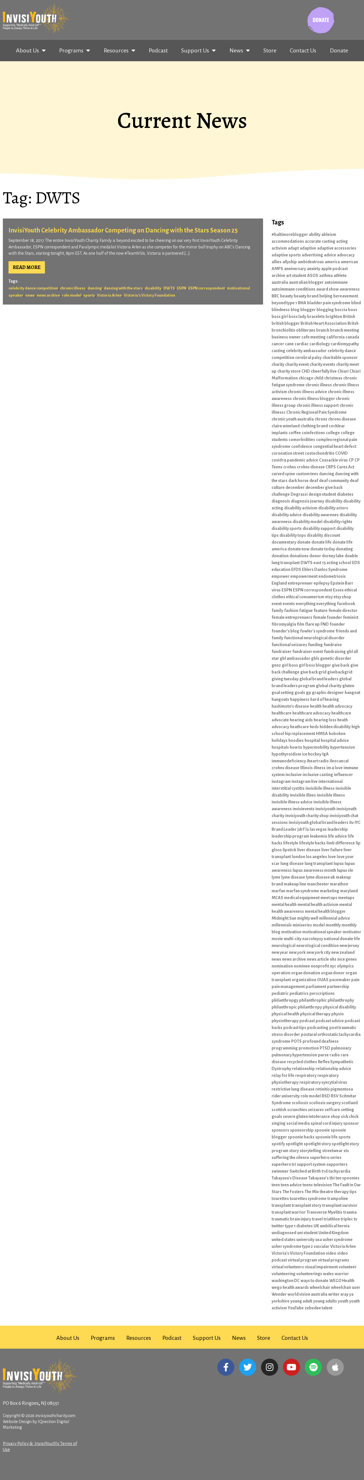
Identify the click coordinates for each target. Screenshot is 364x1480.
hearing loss (325, 720)
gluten (348, 685)
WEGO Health (341, 1280)
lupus (339, 863)
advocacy (346, 255)
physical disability (339, 1007)
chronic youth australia (293, 419)
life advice (337, 836)
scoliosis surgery (325, 1103)
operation (281, 973)
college (333, 432)
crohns (289, 467)
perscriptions (322, 993)
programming (285, 1048)
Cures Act (345, 467)
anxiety (313, 268)
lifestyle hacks (312, 843)
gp (308, 692)
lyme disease (293, 877)
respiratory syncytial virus (323, 1082)
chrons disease (342, 419)
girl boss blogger (315, 665)
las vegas (318, 829)
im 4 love (334, 767)
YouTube (296, 1308)
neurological (283, 945)
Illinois (306, 767)
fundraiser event (307, 651)
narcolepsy (312, 938)
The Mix (312, 1191)
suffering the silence (290, 1157)
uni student (307, 1232)
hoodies (296, 740)
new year (280, 952)
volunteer (348, 1267)
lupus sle (345, 870)
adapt (293, 248)
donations (299, 556)
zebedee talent (318, 1308)
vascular (321, 1246)
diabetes (345, 494)
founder (337, 624)
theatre (326, 1191)
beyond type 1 (284, 303)
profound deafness (321, 1041)
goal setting (283, 692)
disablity (315, 535)
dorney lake (333, 556)
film (300, 624)
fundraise (333, 644)
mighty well (307, 918)
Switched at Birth (305, 1171)
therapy (341, 1191)
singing (279, 1123)
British (349, 316)
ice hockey (311, 754)
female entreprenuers (292, 617)
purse (323, 1055)
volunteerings (309, 1273)
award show (327, 289)
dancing (95, 288)
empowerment (304, 576)
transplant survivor (339, 1205)
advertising (312, 255)
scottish (279, 1109)
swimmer (280, 1171)
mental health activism (317, 904)
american (349, 262)
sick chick (350, 1116)
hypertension (342, 747)
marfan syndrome (302, 891)
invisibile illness (320, 788)
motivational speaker (322, 932)
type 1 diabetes (299, 1226)
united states (283, 1239)
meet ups (328, 897)
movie (277, 938)
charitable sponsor (340, 357)
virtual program (302, 1260)
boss (352, 309)
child (318, 378)
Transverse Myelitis (324, 1212)
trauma (350, 1212)
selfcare (332, 1109)
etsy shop (342, 597)
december (295, 487)
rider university (286, 1096)
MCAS (277, 897)
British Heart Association (324, 323)
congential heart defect (334, 446)
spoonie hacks (301, 1137)
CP (351, 460)
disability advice (287, 515)
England (279, 583)
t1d (325, 1171)
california (335, 337)
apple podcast (334, 268)
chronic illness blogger (314, 398)
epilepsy (322, 583)
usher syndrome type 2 (292, 1246)
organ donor (333, 973)
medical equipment (302, 897)
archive (278, 275)
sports (89, 295)
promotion (309, 1048)
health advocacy (337, 706)
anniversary (295, 268)
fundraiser (281, 651)
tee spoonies (347, 1178)
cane (289, 344)
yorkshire (280, 1301)
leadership (338, 829)
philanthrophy (341, 1000)
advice (330, 255)
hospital (312, 740)
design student (322, 494)
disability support (319, 528)
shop (335, 1116)
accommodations (288, 241)
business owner (286, 337)
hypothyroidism (286, 754)
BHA (302, 303)
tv (355, 1219)
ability (314, 234)
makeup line (295, 884)
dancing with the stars (123, 288)
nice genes (347, 959)
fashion (291, 610)
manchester (318, 884)
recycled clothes (302, 1062)
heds (314, 726)
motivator (352, 932)
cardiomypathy (345, 344)
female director (342, 610)
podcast (307, 1020)
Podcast (158, 50)
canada (352, 337)
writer (334, 1294)
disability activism (300, 508)
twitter (278, 1226)
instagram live (304, 781)
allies (277, 262)
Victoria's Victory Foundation (149, 295)
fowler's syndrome (317, 631)
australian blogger (306, 282)
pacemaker (339, 979)
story (294, 1150)
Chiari (343, 371)
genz (276, 665)
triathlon (332, 1219)
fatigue (306, 610)
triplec (347, 1219)
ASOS (312, 275)
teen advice (291, 1185)
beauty (286, 296)
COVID (341, 453)
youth (343, 1301)
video (331, 1253)
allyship (289, 262)
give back (340, 665)
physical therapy (315, 1014)
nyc (333, 966)
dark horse (298, 480)
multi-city (292, 938)
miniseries (302, 925)
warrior (342, 1273)
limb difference (340, 843)
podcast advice (330, 1020)
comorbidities (302, 439)
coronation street (288, 453)
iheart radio (318, 761)
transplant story (306, 1205)
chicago (306, 378)
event (277, 603)
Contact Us (303, 50)
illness (320, 767)
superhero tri (284, 1164)
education (281, 569)
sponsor (351, 1123)
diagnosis (281, 501)
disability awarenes (321, 515)
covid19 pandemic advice (295, 460)
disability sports (287, 528)
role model (71, 295)
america (332, 262)
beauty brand (306, 296)
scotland (350, 1103)
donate (304, 542)
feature (321, 610)
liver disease (308, 850)
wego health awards (290, 1287)
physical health (285, 1014)
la (307, 829)
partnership (338, 986)
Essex (338, 590)
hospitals (280, 747)
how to (296, 747)
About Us (31, 50)
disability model (307, 521)
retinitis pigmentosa (334, 1089)
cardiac (302, 344)
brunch (322, 330)
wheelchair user (345, 1287)
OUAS (322, 979)
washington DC (286, 1280)
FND (324, 624)
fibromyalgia (284, 624)
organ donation (305, 973)
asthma (326, 275)
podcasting (317, 1027)
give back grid (313, 672)
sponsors (280, 1130)
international (330, 781)
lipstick (289, 850)
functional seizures (289, 644)
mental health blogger (325, 911)
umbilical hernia (334, 1226)
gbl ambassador (295, 658)
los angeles (316, 856)
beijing (325, 296)
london (298, 856)
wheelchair (320, 1287)
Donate (339, 50)
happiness (299, 699)
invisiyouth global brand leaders (318, 822)
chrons (321, 419)
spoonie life (326, 1137)
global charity (329, 685)
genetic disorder (335, 658)
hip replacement (300, 733)
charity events (322, 364)
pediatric (280, 993)
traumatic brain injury (291, 1219)
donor (315, 556)
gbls (315, 658)
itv (351, 822)
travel (317, 1219)
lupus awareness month (314, 870)
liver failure (332, 850)
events (289, 603)
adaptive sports (286, 255)
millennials (282, 925)
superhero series (326, 1157)
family (277, 610)
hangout (352, 692)
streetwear (332, 1150)
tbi (332, 1178)
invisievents (304, 809)
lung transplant (319, 863)
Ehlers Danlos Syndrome (325, 569)
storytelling (310, 1150)
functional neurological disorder (314, 638)
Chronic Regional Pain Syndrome (316, 412)
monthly (333, 925)
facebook (346, 603)
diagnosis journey (307, 501)
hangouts (280, 699)
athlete (340, 275)
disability (153, 288)
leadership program (290, 836)
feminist (350, 617)
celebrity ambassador (306, 350)
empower (280, 576)
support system (311, 1164)
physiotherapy (285, 1020)
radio (335, 1055)
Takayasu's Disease (289, 1178)
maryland (349, 891)
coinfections (313, 432)
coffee (295, 432)
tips (353, 1191)
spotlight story (317, 1144)
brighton (334, 316)
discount (332, 535)
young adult (301, 1301)
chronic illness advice (307, 391)
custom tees (307, 473)
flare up (312, 624)
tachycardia (339, 1171)
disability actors (333, 508)
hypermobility (316, 747)
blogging (325, 309)
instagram (281, 781)
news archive (48, 295)
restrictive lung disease (293, 1089)
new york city (318, 952)
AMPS (277, 268)
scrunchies (297, 1109)
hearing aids (301, 720)
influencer (343, 774)
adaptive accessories (336, 248)
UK (316, 1226)
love (332, 856)
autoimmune (336, 282)
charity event (297, 364)
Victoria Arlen (109, 295)
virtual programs (333, 1260)
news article (318, 959)
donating (344, 549)
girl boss (290, 665)
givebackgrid (339, 672)
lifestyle (290, 843)
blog (295, 309)
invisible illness (331, 795)
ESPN (181, 288)
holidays (280, 740)
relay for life (283, 1075)
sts (346, 1150)
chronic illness (73, 288)
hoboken (337, 733)
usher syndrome (338, 1239)
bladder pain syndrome (328, 303)
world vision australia (307, 1294)
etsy (329, 597)
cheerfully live (324, 371)
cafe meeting (313, 337)
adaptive (308, 248)
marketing (329, 891)
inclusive (294, 774)
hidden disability (335, 726)
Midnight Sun (284, 918)
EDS (356, 562)
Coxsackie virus (333, 460)
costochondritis (319, 453)
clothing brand (314, 426)
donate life (321, 542)
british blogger (286, 323)
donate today (322, 549)
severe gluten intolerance (306, 1116)
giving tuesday (285, 679)
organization (304, 979)
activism (279, 248)
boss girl (280, 316)
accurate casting (320, 241)
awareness (350, 289)
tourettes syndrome (308, 1198)
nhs (333, 959)
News (239, 50)
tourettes (280, 1198)
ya (351, 1294)
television (323, 1185)
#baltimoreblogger (290, 234)
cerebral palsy (308, 357)
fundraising (335, 651)
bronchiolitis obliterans (293, 330)
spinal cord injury (326, 1123)
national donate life (342, 938)
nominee (302, 966)
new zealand (343, 952)
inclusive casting (318, 774)
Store (269, 50)
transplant (281, 1205)
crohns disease (311, 467)
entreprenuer (300, 583)
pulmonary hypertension (294, 1055)
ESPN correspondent (206, 288)
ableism (328, 234)
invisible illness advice (292, 802)
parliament (316, 986)
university (305, 1239)
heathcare (299, 726)
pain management (288, 986)
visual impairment (321, 1267)
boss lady (297, 316)
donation (280, 556)
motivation (291, 932)
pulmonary (341, 1048)
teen (276, 1185)
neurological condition (317, 945)
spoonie (322, 1130)
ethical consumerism (305, 597)
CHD (305, 371)
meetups (346, 897)
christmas (333, 378)
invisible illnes (303, 795)
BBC (275, 296)
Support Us (198, 50)
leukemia (318, 836)
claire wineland (286, 426)
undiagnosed (284, 1232)
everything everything (316, 603)
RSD (326, 1096)
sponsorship (302, 1130)
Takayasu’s (318, 1178)
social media (298, 1123)
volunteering (283, 1273)
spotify (278, 1144)
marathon (339, 884)
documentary (284, 542)
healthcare (281, 713)
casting (278, 350)
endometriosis (332, 576)
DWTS (169, 288)
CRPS (331, 467)
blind (356, 303)
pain (355, 979)
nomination (282, 966)
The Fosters (293, 1191)
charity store (289, 371)
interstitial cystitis (288, 788)
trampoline (337, 1198)
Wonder (279, 1294)
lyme (276, 877)
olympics (345, 966)
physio (337, 1014)
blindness (281, 309)
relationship (303, 1068)
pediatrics (299, 993)
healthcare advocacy (311, 713)
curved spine (283, 473)
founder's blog (285, 631)
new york (297, 952)
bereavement (345, 296)
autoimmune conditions (293, 289)
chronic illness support (318, 405)
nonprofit (320, 966)
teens (308, 1185)
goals (300, 692)
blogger (308, 309)
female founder (327, 617)
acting (342, 241)
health (316, 706)
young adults (325, 1301)
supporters (337, 1164)
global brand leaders (318, 679)
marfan (278, 891)
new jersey (349, 945)
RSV (334, 1096)
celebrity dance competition (33, 288)
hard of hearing (324, 699)
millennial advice (334, 918)
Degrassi (299, 494)
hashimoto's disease (290, 706)
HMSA (322, 733)
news (30, 295)
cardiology (319, 344)
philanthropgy (285, 1000)
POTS (296, 1041)
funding (315, 644)
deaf (313, 480)
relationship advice (333, 1068)
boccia (341, 309)
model (319, 925)
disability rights (337, 521)
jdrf (301, 829)
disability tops (293, 535)
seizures (316, 1109)
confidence (301, 446)
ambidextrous (311, 262)
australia (280, 282)
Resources (119, 50)
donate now (298, 549)
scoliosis (300, 1103)
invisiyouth (325, 809)
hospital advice (335, 740)
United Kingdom (333, 1232)
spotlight (294, 1144)
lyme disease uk (320, 877)
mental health (284, 904)
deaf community (334, 480)
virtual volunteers (288, 1267)
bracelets (316, 316)
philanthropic (284, 1007)
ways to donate (314, 1280)
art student (296, 275)
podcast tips (294, 1027)
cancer (278, 344)
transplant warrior (289, 1212)
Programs (74, 50)
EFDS (296, 569)
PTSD (325, 1048)
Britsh (353, 323)
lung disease (292, 863)
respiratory (306, 1075)
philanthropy (310, 1007)
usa (318, 1239)
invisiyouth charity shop (307, 815)
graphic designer (328, 692)
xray (344, 1294)
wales (328, 1273)
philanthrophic (313, 1000)
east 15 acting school (332, 562)
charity (278, 364)
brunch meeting (344, 330)
